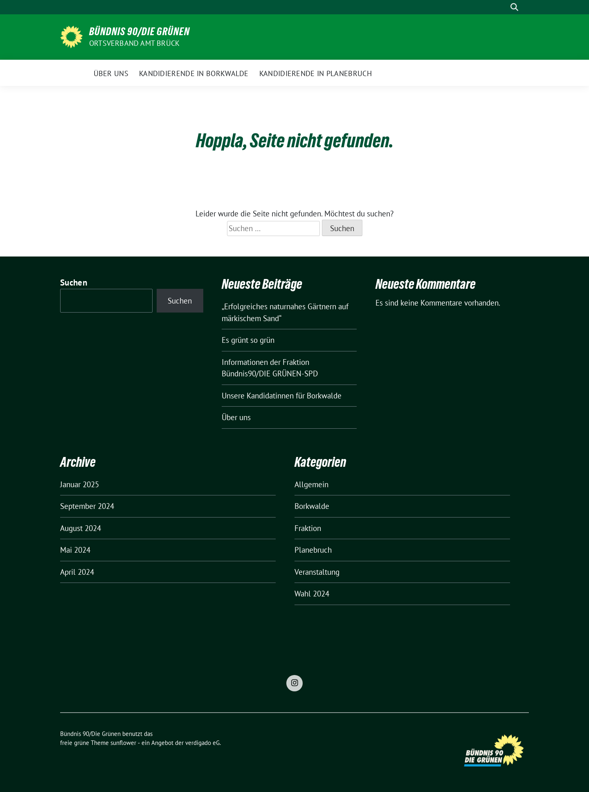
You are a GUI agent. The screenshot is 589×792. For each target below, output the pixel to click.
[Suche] (502, 7)
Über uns (236, 417)
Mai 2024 (75, 550)
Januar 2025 (79, 484)
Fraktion (307, 528)
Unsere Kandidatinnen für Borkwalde (282, 395)
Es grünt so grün (248, 340)
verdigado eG (202, 743)
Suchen (73, 282)
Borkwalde (311, 506)
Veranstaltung (316, 572)
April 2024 (77, 572)
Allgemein (311, 484)
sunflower (123, 743)
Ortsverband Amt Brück (134, 43)
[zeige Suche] (514, 7)
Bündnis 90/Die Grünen (139, 31)
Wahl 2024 (311, 593)
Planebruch (313, 550)
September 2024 (87, 506)
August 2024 (80, 528)
